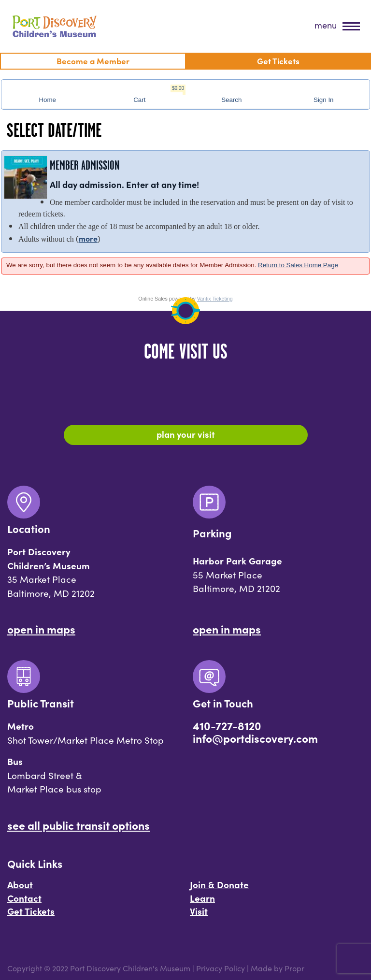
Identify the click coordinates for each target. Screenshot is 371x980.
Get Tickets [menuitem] (278, 60)
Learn (202, 898)
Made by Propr (277, 968)
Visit (199, 911)
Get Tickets (31, 911)
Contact (24, 898)
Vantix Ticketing (215, 299)
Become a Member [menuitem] (93, 60)
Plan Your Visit (186, 434)
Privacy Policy (220, 968)
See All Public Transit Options (78, 825)
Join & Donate (219, 884)
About (20, 884)
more (88, 238)
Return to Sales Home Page (298, 265)
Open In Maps (41, 628)
